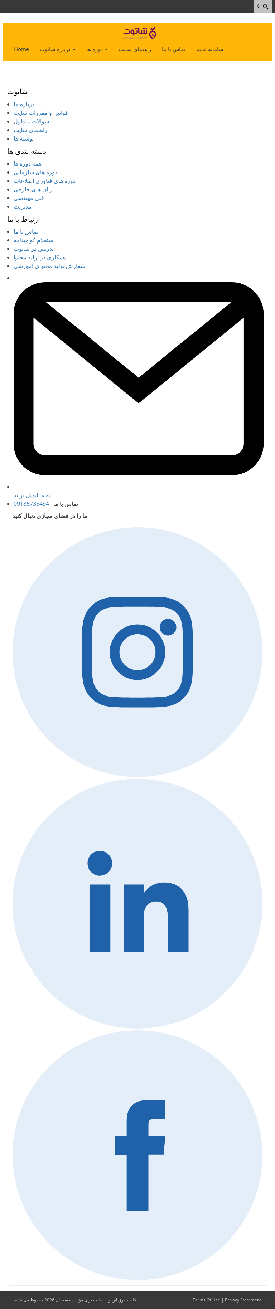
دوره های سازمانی (35, 172)
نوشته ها (24, 138)
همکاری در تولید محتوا (40, 257)
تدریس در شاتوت (34, 249)
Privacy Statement (243, 1300)
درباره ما (24, 104)
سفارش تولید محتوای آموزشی (49, 266)
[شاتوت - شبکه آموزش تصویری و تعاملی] (140, 32)
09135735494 (31, 504)
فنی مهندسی (29, 198)
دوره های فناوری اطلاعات (45, 181)
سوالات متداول (31, 121)
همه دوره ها (28, 163)
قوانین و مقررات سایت (41, 113)
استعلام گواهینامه (34, 240)
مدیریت (23, 206)
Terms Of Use (206, 1300)
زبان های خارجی (33, 189)
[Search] (265, 6)
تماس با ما (26, 231)
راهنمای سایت (30, 130)
